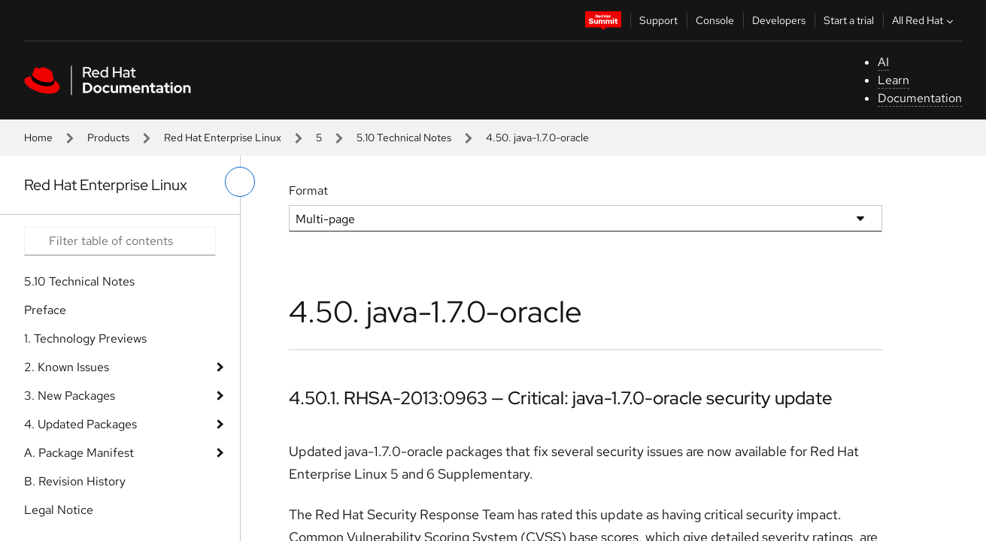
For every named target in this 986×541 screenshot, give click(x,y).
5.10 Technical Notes (403, 137)
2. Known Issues (66, 367)
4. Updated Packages (80, 424)
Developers (778, 20)
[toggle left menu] (240, 182)
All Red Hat (924, 20)
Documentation (920, 98)
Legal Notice (58, 510)
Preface (45, 310)
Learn (893, 80)
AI (883, 62)
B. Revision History (75, 481)
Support (658, 20)
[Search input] (120, 241)
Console (715, 20)
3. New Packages (69, 395)
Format (308, 190)
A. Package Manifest (79, 453)
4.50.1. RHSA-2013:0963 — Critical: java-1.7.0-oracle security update (561, 398)
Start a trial (849, 20)
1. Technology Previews (85, 338)
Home (38, 137)
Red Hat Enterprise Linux (222, 137)
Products (108, 137)
